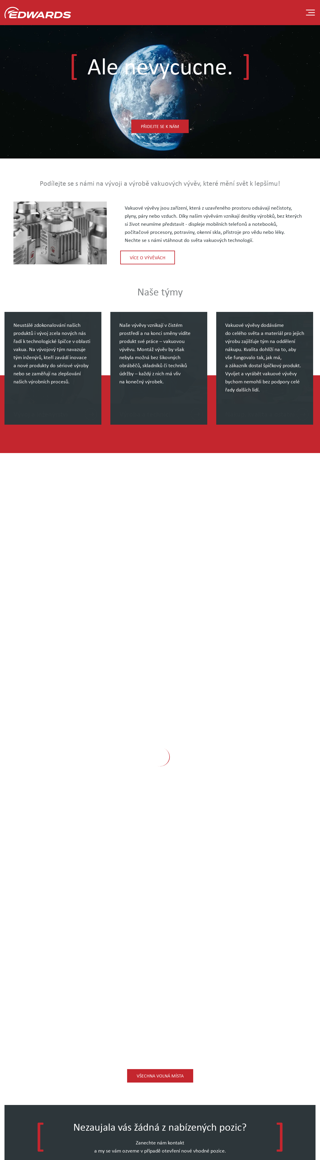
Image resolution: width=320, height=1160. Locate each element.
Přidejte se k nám (160, 126)
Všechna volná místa (160, 1075)
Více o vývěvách (147, 257)
